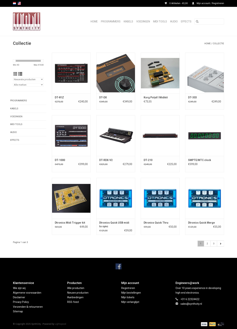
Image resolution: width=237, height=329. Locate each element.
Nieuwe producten (78, 292)
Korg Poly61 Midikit (156, 97)
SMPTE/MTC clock (199, 160)
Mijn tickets (127, 297)
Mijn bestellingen (131, 292)
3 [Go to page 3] (213, 243)
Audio (174, 21)
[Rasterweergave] (15, 74)
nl (14, 3)
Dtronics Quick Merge (201, 222)
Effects (186, 21)
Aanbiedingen (75, 297)
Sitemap (18, 311)
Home (94, 21)
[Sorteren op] (28, 79)
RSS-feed (73, 301)
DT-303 (192, 97)
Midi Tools (160, 21)
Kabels (128, 21)
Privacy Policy (21, 301)
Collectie (218, 43)
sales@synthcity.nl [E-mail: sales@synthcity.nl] (191, 303)
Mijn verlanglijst (130, 301)
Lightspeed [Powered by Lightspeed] (60, 324)
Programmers (111, 21)
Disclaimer (19, 297)
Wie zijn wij (19, 288)
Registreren (128, 288)
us (19, 3)
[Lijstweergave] (20, 74)
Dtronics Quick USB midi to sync (114, 224)
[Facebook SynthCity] (118, 266)
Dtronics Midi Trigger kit (70, 222)
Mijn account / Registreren (208, 3)
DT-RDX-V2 (106, 160)
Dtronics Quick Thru (156, 222)
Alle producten (75, 288)
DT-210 (148, 160)
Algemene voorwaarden (27, 292)
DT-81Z (59, 97)
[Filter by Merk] (28, 85)
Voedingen (143, 21)
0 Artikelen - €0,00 (176, 3)
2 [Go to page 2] (207, 243)
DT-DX (103, 97)
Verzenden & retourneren (28, 306)
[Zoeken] (209, 21)
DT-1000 (60, 160)
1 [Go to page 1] (200, 243)
